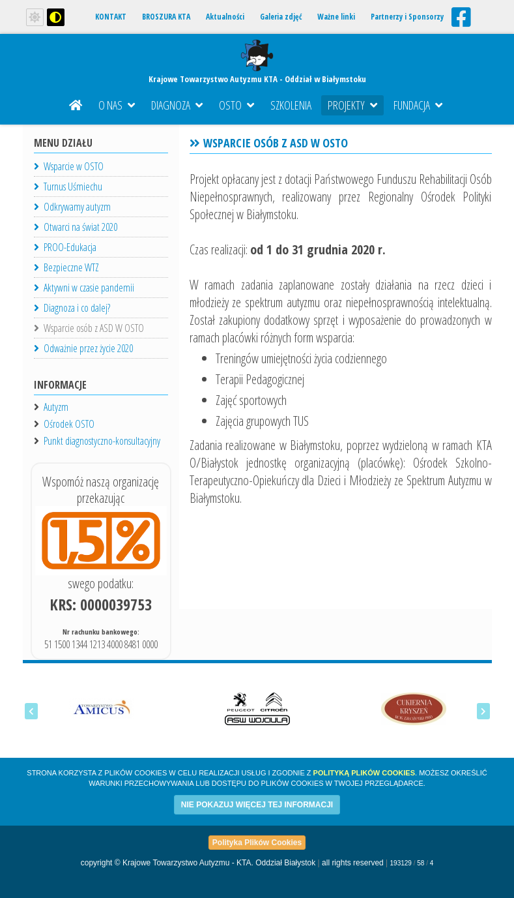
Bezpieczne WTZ (66, 267)
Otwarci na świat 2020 (75, 227)
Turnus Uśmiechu (68, 186)
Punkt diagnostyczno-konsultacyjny (102, 441)
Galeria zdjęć (281, 16)
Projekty (352, 105)
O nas (116, 105)
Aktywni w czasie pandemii (84, 287)
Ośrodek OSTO (69, 424)
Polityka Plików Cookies (257, 842)
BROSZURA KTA (166, 16)
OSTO (236, 105)
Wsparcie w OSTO (69, 166)
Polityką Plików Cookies (364, 773)
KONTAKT (110, 16)
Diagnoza (177, 105)
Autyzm (56, 407)
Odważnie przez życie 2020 (83, 348)
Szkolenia (290, 105)
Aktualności (225, 16)
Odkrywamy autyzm (72, 207)
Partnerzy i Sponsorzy (407, 16)
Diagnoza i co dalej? (72, 308)
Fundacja (417, 105)
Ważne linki (336, 16)
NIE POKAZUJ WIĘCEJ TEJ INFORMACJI (257, 804)
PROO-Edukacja (65, 247)
